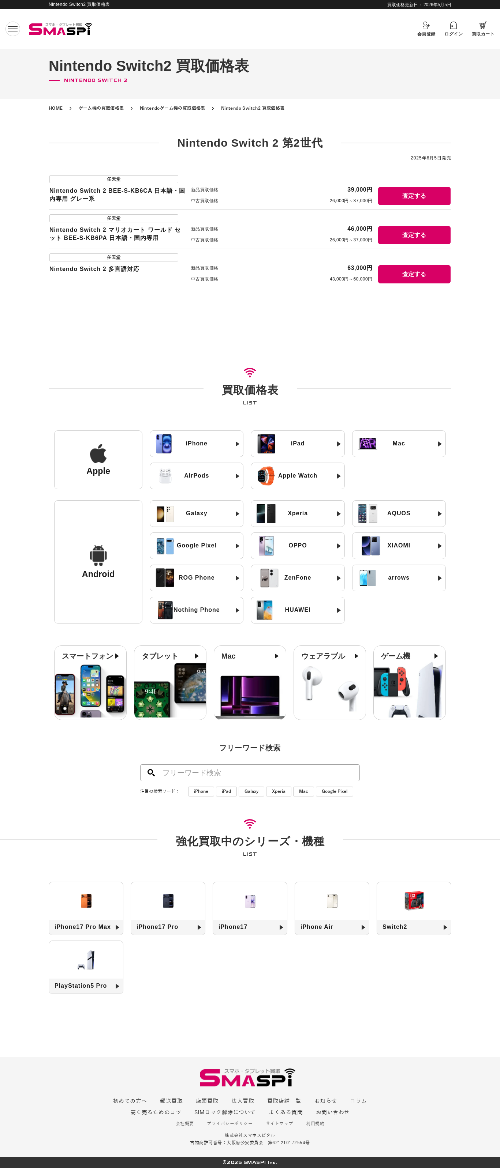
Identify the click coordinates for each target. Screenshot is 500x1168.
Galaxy (251, 791)
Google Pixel (334, 791)
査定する (414, 196)
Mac (303, 791)
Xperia (279, 791)
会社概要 (185, 1124)
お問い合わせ (333, 1112)
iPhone (201, 791)
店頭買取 (207, 1101)
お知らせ (325, 1101)
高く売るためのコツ (156, 1112)
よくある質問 (286, 1112)
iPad (226, 791)
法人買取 (242, 1101)
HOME (56, 108)
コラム (358, 1101)
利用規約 (315, 1124)
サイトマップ (279, 1124)
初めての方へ (130, 1101)
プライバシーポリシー (230, 1124)
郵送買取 (171, 1101)
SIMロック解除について (225, 1112)
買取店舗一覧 (284, 1101)
